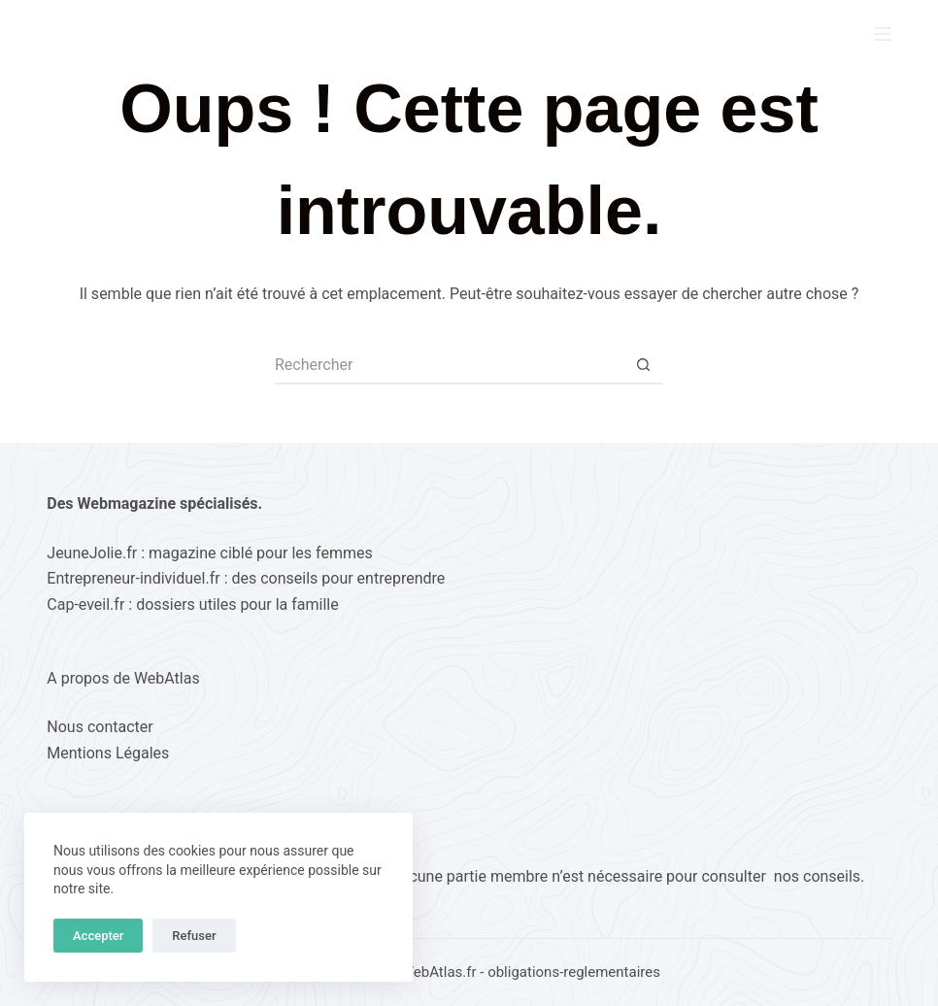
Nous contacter (99, 727)
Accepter (98, 935)
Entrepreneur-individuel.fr (133, 578)
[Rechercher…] (449, 365)
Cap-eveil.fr (85, 604)
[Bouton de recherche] (643, 365)
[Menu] (882, 34)
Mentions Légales (108, 753)
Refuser (194, 935)
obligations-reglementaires (573, 972)
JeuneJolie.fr (92, 553)
